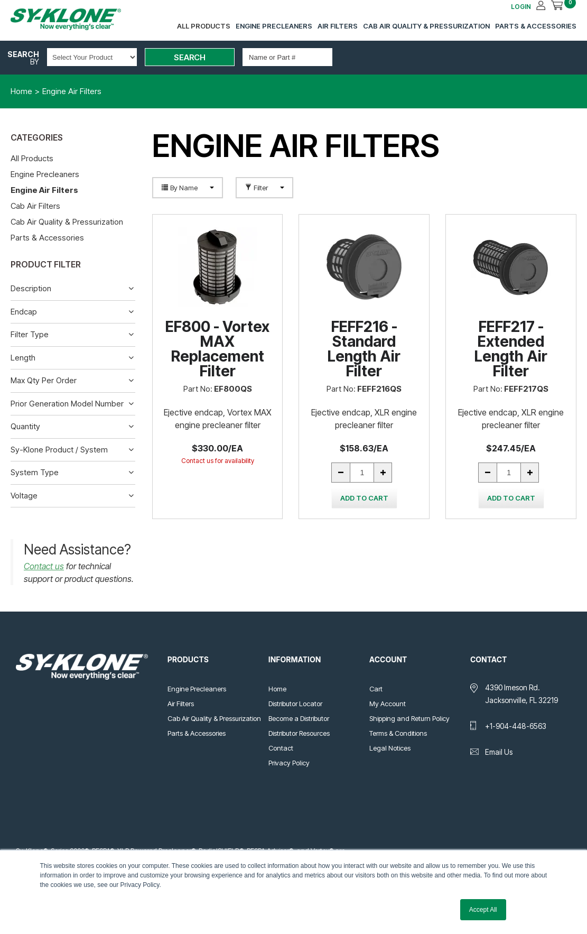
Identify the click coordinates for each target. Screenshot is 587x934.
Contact (280, 748)
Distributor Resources (299, 733)
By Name (187, 187)
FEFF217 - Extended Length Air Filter (510, 349)
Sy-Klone (77, 19)
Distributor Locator (295, 703)
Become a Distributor (298, 718)
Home (277, 689)
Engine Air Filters (44, 190)
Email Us (499, 751)
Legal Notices (390, 748)
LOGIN (521, 7)
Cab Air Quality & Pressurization (426, 26)
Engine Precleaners (274, 26)
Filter (264, 187)
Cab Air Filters (35, 206)
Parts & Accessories (535, 26)
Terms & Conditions (398, 733)
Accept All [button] (483, 909)
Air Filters (338, 26)
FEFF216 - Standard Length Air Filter (364, 349)
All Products (203, 26)
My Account (387, 703)
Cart (376, 689)
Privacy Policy (289, 763)
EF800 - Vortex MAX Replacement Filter (217, 349)
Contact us (44, 566)
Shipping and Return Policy (409, 718)
